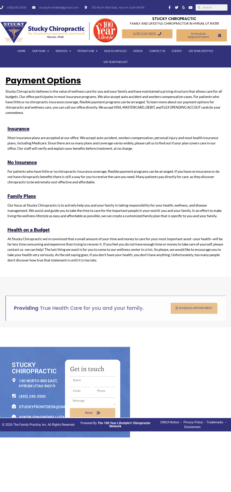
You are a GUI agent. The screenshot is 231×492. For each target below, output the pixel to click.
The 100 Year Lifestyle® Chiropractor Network (124, 424)
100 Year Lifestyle (200, 51)
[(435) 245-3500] (14, 463)
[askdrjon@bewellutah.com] (14, 484)
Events (177, 51)
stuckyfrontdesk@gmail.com (50, 474)
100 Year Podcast (115, 62)
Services (63, 51)
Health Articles (115, 51)
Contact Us (157, 51)
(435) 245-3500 (32, 463)
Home (22, 51)
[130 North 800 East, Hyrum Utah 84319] (14, 447)
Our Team (40, 51)
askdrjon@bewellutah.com (48, 484)
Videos (138, 51)
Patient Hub (87, 51)
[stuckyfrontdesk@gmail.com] (14, 473)
